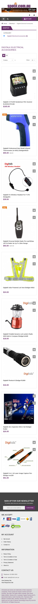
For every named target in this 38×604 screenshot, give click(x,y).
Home (5, 23)
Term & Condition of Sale (10, 559)
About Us (6, 565)
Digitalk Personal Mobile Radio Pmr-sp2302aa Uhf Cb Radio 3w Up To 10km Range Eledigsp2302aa (18, 243)
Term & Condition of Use (10, 557)
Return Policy (7, 554)
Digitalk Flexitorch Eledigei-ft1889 (14, 380)
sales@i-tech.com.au (13, 577)
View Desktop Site (6, 580)
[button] (34, 78)
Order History (7, 542)
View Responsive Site (7, 582)
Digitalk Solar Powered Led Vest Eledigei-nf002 (18, 287)
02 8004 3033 (13, 574)
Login (29, 15)
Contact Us (6, 545)
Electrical (12, 23)
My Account (34, 15)
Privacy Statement (8, 562)
